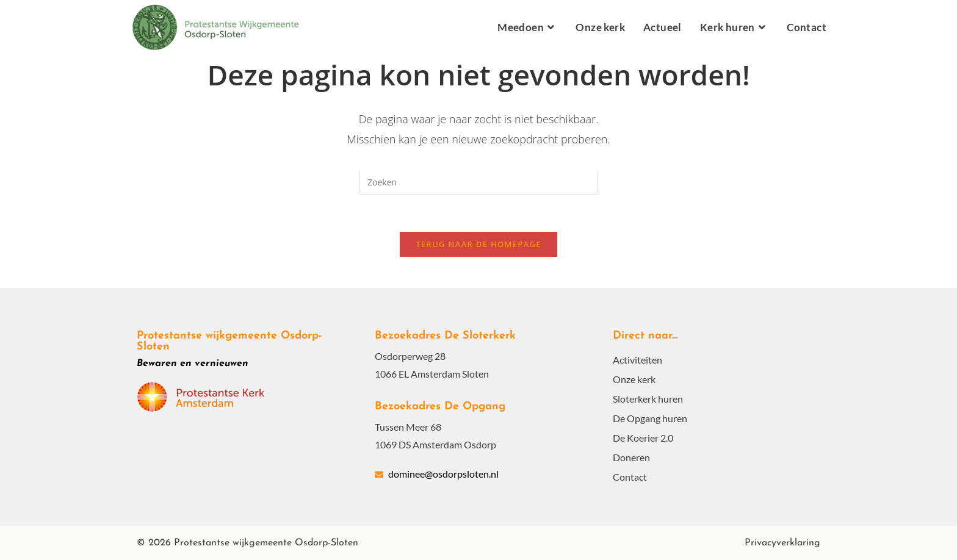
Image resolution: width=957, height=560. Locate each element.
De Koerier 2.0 (643, 437)
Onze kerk (634, 379)
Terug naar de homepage (478, 244)
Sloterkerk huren (648, 398)
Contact (630, 477)
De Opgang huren (650, 418)
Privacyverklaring (782, 543)
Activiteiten (637, 359)
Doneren (631, 457)
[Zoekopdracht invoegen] (478, 182)
